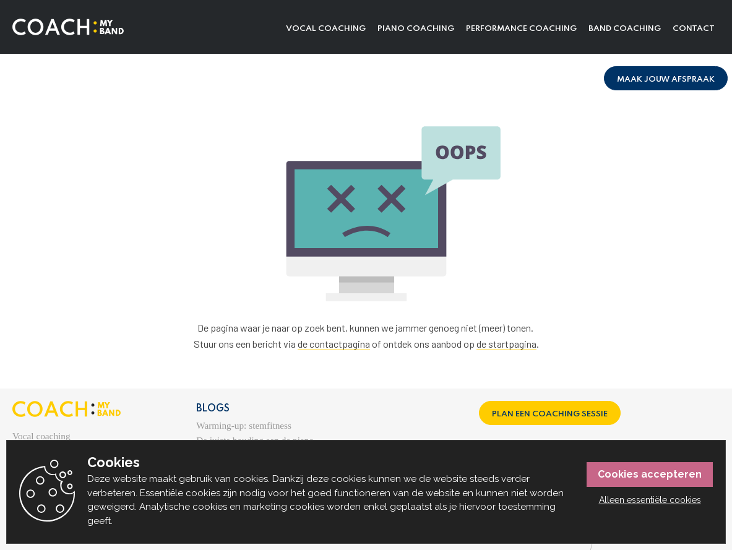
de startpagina (506, 344)
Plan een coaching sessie (550, 414)
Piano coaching (415, 29)
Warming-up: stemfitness (243, 425)
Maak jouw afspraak (666, 79)
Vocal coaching (326, 29)
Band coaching (624, 29)
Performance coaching (521, 29)
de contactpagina (334, 344)
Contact (694, 29)
